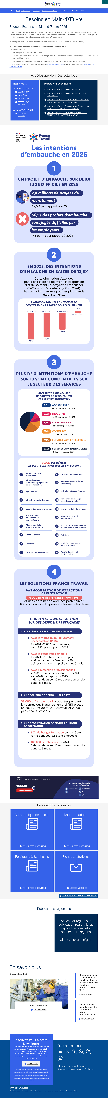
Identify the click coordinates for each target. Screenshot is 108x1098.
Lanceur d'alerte (59, 1091)
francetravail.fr (63, 1069)
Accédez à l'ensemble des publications (79, 896)
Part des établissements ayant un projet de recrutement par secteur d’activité (67, 114)
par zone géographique (55, 64)
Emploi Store (89, 1069)
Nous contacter (48, 1091)
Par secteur (23, 98)
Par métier (22, 95)
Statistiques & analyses (23, 11)
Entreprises (36, 11)
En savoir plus (40, 1010)
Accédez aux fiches (78, 888)
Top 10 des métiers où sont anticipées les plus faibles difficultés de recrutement (68, 107)
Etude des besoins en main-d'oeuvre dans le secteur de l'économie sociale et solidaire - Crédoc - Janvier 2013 (88, 982)
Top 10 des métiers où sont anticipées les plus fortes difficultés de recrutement (68, 101)
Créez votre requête (23, 103)
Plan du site (25, 1091)
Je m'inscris (32, 1064)
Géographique (24, 92)
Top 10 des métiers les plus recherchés (64, 89)
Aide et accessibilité (71, 1091)
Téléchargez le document (34, 846)
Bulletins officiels (15, 1091)
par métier (86, 64)
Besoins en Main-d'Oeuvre (49, 11)
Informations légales (36, 1091)
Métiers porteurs (77, 1069)
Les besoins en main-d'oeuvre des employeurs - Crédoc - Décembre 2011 (88, 1009)
